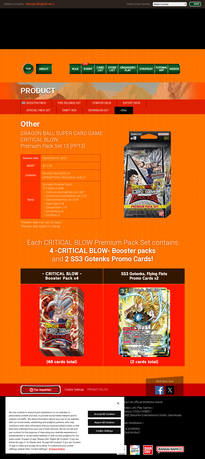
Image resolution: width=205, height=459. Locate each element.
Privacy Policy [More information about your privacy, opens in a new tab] (57, 449)
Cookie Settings (74, 389)
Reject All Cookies (104, 422)
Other (124, 110)
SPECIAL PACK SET (38, 110)
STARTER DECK (101, 103)
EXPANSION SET (98, 110)
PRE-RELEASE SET (69, 103)
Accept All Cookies (104, 414)
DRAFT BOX (69, 110)
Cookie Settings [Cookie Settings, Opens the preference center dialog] (104, 431)
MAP (196, 4)
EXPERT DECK (131, 103)
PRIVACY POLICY (97, 389)
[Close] (118, 403)
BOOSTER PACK (34, 103)
